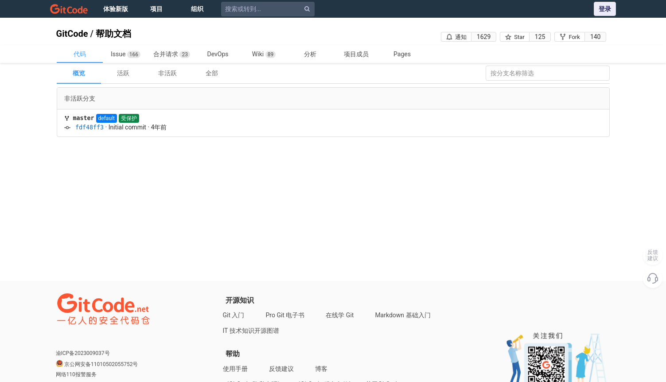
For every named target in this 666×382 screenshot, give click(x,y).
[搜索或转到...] (269, 9)
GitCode (72, 33)
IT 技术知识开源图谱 (251, 330)
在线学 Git (340, 315)
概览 (79, 73)
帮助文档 (113, 33)
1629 (484, 37)
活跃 (123, 73)
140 (595, 37)
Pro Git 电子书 (285, 315)
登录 (605, 8)
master (83, 118)
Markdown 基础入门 (402, 315)
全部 (212, 73)
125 (540, 37)
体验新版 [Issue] (115, 8)
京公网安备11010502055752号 (101, 364)
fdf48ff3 (89, 127)
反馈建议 (281, 368)
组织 (197, 8)
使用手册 (235, 368)
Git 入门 (234, 315)
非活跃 (167, 73)
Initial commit (127, 127)
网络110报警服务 (76, 374)
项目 (156, 8)
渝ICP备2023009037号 (83, 353)
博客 (321, 368)
